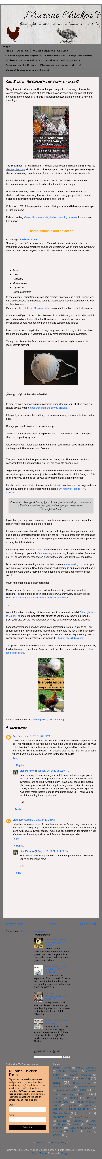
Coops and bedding (80, 55)
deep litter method (87, 1086)
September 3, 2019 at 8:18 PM (34, 736)
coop (44, 719)
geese (88, 1105)
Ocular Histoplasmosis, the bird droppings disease (50, 217)
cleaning (36, 719)
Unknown (17, 820)
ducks (83, 1090)
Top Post (72, 1131)
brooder (56, 1068)
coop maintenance (63, 1086)
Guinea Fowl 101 (55, 55)
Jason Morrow (39, 1153)
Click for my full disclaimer (70, 638)
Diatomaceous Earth (66, 1090)
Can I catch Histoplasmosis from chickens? (55, 996)
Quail (93, 1121)
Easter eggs (68, 1094)
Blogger (65, 1153)
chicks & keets (62, 1078)
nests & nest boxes (85, 1117)
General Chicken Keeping (71, 1108)
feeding (73, 1098)
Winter (57, 1135)
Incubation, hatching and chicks (23, 60)
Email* (12, 1105)
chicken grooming (80, 1075)
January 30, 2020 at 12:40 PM (53, 770)
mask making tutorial (75, 564)
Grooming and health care (20, 65)
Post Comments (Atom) (33, 931)
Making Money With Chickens (50, 50)
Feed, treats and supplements (63, 60)
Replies (20, 765)
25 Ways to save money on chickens (27, 70)
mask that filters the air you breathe (48, 407)
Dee (14, 736)
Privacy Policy (58, 1142)
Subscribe (27, 1127)
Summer (57, 1131)
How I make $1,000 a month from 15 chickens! (56, 969)
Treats (87, 1131)
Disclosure (41, 1142)
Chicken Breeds (67, 1071)
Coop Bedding (56, 719)
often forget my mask (48, 553)
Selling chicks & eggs (80, 1128)
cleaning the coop (15, 169)
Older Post (88, 924)
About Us (22, 50)
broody (67, 1067)
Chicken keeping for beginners (23, 55)
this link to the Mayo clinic (32, 308)
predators (77, 1120)
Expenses (57, 1098)
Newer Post (14, 924)
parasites (61, 1121)
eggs (83, 1094)
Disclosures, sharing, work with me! (60, 65)
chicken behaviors (86, 1067)
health (82, 1113)
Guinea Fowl (61, 1113)
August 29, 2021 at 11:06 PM (53, 851)
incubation (59, 1117)
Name (11, 1115)
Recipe (61, 1124)
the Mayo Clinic (29, 239)
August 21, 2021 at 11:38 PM (39, 820)
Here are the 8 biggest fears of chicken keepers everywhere (37, 597)
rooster (75, 1124)
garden (73, 1105)
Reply (15, 758)
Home (9, 50)
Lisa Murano (27, 770)
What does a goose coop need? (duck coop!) (55, 942)
